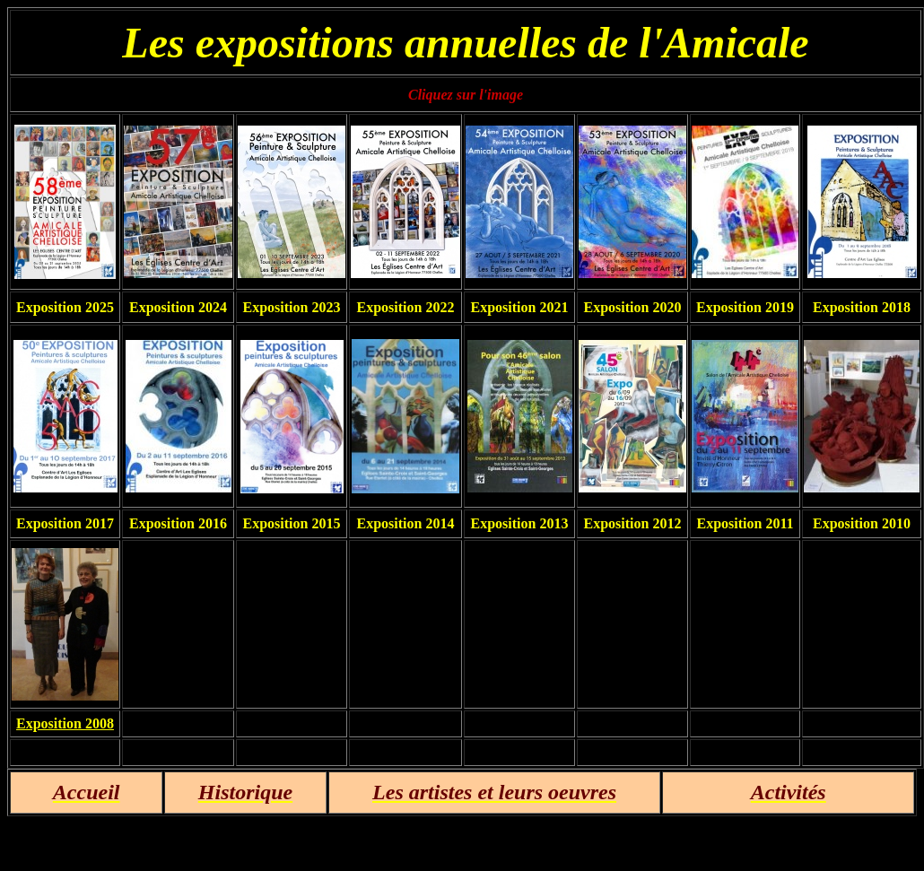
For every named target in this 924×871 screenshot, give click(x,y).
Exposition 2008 (65, 723)
